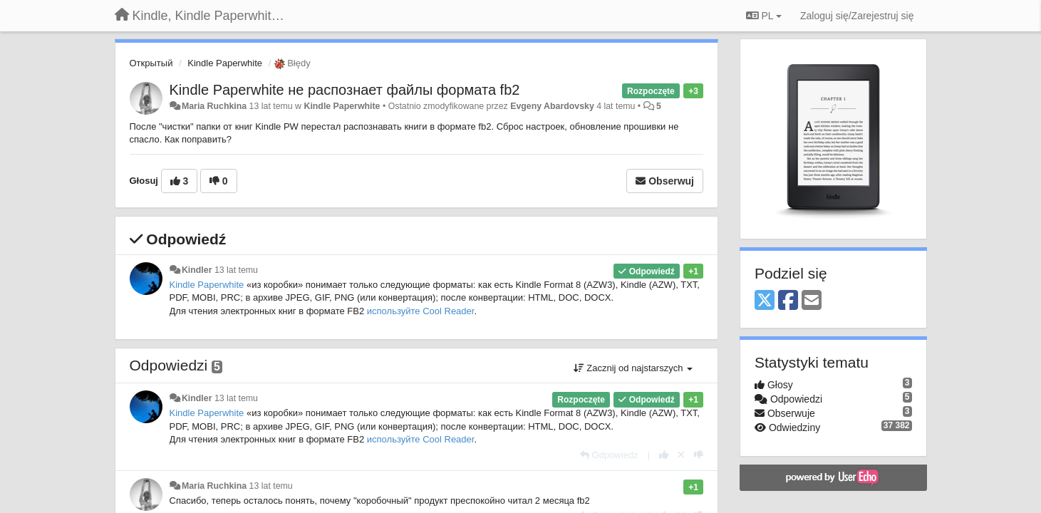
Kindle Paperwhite (224, 63)
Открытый (151, 63)
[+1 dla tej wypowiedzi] (663, 455)
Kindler (197, 270)
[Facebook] (788, 301)
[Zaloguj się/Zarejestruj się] (857, 16)
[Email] (812, 301)
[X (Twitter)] (765, 301)
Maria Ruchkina (214, 106)
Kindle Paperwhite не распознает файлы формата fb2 (345, 90)
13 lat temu (236, 270)
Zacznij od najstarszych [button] (633, 368)
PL (764, 15)
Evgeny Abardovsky (552, 106)
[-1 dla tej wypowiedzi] (698, 455)
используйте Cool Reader (421, 311)
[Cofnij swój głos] (681, 455)
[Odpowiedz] (609, 455)
